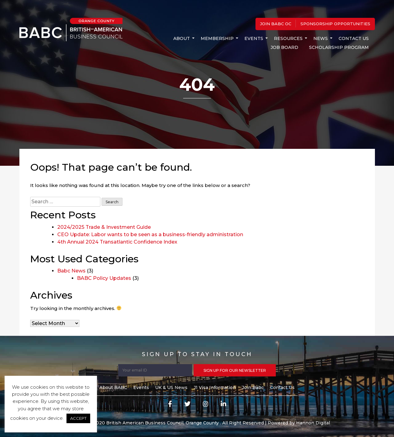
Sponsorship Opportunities (335, 23)
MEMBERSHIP (217, 38)
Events (253, 38)
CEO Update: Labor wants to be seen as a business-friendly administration (150, 234)
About (181, 38)
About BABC (113, 387)
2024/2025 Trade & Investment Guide (104, 227)
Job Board (284, 47)
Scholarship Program (339, 47)
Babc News (71, 271)
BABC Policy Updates (104, 278)
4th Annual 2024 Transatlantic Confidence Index (117, 242)
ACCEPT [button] (78, 418)
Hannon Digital (313, 423)
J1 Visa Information (215, 387)
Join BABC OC (275, 23)
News (320, 38)
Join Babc (253, 387)
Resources (288, 38)
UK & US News (171, 387)
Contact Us (354, 38)
